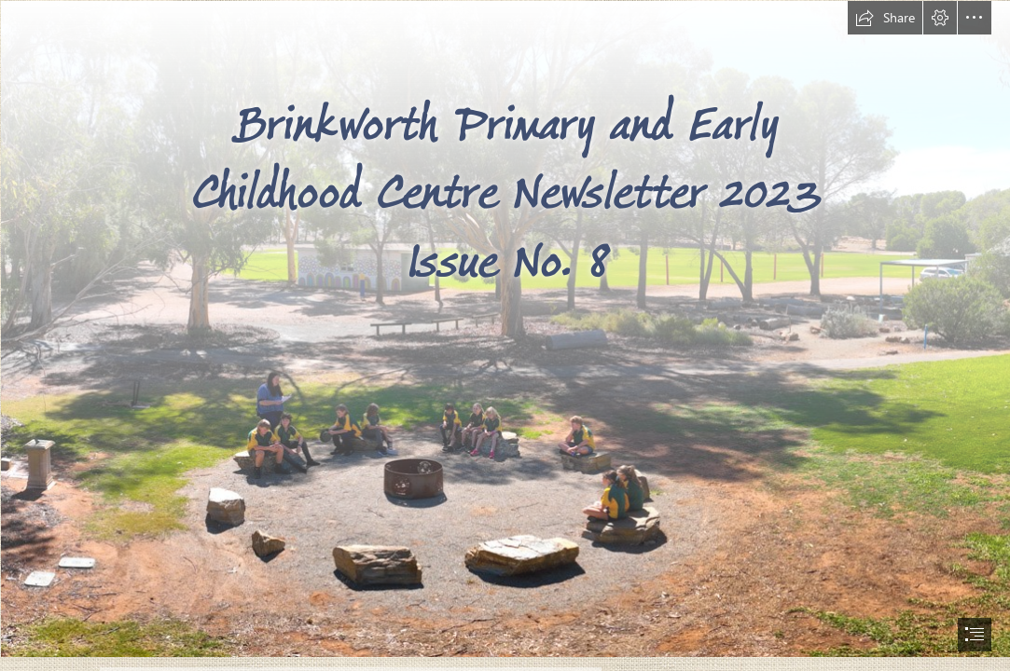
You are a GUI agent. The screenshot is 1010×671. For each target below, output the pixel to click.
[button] (885, 17)
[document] (505, 335)
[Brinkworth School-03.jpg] (505, 328)
